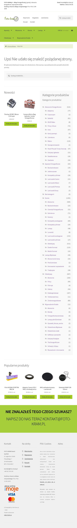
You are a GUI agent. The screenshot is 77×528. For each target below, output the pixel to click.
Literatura (51, 137)
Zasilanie (51, 160)
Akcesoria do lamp (54, 259)
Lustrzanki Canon (53, 179)
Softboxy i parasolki (54, 335)
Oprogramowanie (53, 145)
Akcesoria (18, 30)
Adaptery (51, 111)
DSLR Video (51, 122)
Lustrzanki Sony (53, 190)
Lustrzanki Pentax (54, 187)
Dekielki (50, 118)
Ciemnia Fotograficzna (55, 209)
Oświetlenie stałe (53, 331)
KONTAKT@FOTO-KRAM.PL (51, 421)
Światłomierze (52, 156)
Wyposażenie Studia (23, 38)
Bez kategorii (49, 194)
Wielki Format (52, 251)
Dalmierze (51, 213)
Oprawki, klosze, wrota (55, 323)
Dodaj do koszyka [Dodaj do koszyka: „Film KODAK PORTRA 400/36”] (11, 397)
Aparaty (6, 30)
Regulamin (35, 18)
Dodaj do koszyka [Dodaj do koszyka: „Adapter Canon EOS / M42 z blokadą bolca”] (29, 397)
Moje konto (26, 18)
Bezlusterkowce (53, 168)
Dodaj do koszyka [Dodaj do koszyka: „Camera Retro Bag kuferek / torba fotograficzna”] (29, 126)
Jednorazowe (52, 171)
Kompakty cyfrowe (54, 175)
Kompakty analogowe (55, 221)
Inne (49, 130)
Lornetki (50, 232)
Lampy (40, 30)
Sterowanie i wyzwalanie (56, 266)
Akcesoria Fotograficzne (53, 107)
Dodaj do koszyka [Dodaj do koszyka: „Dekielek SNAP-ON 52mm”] (65, 397)
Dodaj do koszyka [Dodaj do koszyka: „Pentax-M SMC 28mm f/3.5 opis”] (11, 124)
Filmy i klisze (52, 126)
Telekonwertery (53, 297)
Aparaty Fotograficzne (52, 164)
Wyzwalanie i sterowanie (56, 350)
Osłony (50, 289)
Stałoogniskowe (53, 293)
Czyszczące (51, 115)
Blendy (50, 312)
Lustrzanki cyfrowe (54, 240)
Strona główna (11, 46)
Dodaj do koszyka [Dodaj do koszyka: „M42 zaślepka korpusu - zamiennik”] (47, 397)
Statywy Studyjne (53, 339)
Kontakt (32, 22)
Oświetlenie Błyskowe (55, 327)
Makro (50, 141)
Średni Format (52, 247)
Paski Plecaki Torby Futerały (57, 149)
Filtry (49, 282)
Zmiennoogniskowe (54, 301)
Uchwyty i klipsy (53, 346)
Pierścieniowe (52, 263)
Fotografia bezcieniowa (55, 316)
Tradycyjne (51, 270)
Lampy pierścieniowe (55, 319)
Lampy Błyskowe (50, 255)
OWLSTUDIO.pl (8, 515)
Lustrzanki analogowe (55, 236)
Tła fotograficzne (53, 342)
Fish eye (50, 285)
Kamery (50, 217)
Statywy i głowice (53, 152)
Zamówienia (44, 18)
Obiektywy (7, 38)
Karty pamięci (52, 134)
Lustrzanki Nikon (53, 183)
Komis (30, 30)
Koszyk (25, 22)
